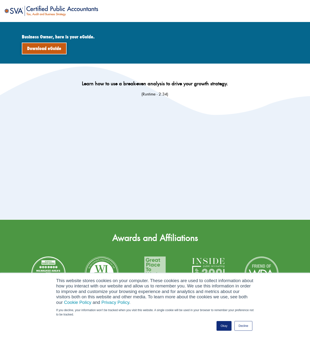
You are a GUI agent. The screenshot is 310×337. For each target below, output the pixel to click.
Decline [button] (243, 326)
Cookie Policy (77, 302)
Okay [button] (224, 326)
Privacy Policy (115, 302)
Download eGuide (44, 48)
